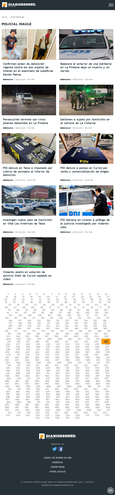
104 (20, 315)
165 (67, 328)
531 (87, 415)
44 (31, 302)
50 (83, 302)
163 (47, 328)
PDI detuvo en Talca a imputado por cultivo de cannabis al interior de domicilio (27, 171)
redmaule (8, 79)
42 (14, 302)
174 (43, 331)
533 (107, 415)
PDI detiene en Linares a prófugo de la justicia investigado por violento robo (85, 223)
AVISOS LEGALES (57, 471)
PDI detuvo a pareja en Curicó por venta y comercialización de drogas (84, 170)
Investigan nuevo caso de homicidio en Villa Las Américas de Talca (27, 222)
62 (79, 304)
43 (23, 302)
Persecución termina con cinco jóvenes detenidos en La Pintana (25, 121)
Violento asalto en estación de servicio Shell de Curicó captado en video (27, 275)
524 (18, 415)
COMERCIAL (57, 462)
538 (77, 418)
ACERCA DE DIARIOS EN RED (57, 457)
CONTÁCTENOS (58, 467)
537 (67, 418)
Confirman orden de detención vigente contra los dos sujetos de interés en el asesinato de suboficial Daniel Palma (28, 69)
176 (62, 331)
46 (48, 302)
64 (96, 304)
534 (38, 418)
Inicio (4, 17)
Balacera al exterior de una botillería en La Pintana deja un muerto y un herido (86, 67)
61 (70, 304)
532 (97, 415)
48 (66, 302)
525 (28, 415)
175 (52, 331)
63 (87, 304)
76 (92, 307)
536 (57, 418)
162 (38, 328)
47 (57, 302)
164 (57, 328)
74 (75, 307)
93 (25, 312)
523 (8, 415)
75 (83, 307)
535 (47, 418)
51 (92, 302)
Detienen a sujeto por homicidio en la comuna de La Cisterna (85, 121)
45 (40, 302)
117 (33, 318)
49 (74, 302)
